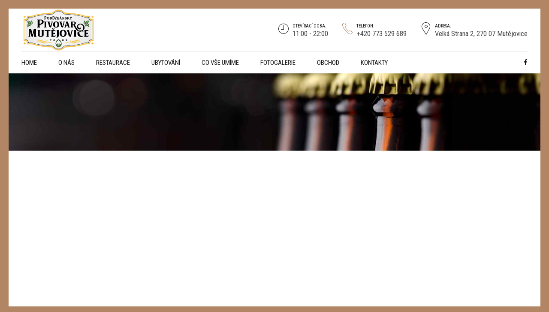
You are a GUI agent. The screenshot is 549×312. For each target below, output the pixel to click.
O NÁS (66, 63)
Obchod (328, 63)
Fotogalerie (278, 63)
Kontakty (374, 63)
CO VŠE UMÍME (220, 63)
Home (29, 63)
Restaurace (113, 63)
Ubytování (165, 63)
